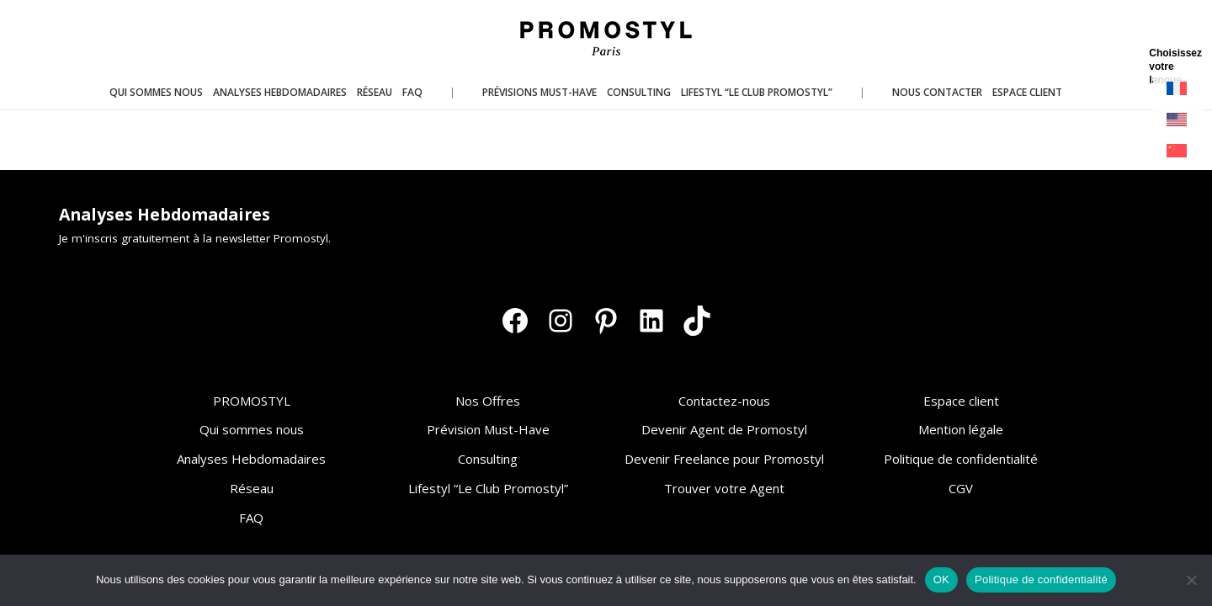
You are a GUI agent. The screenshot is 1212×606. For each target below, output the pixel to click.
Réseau (252, 488)
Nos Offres (487, 400)
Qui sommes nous (251, 429)
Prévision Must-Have (488, 429)
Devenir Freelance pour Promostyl (724, 458)
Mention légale (960, 429)
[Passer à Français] (1177, 88)
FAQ (251, 517)
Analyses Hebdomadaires (251, 458)
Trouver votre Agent (724, 488)
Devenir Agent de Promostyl (724, 429)
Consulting (488, 458)
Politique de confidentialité (961, 458)
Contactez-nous (724, 400)
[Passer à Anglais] (1177, 120)
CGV (961, 488)
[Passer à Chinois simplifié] (1177, 151)
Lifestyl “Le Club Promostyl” (488, 488)
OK (941, 579)
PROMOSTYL (251, 400)
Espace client (961, 400)
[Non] (1191, 579)
